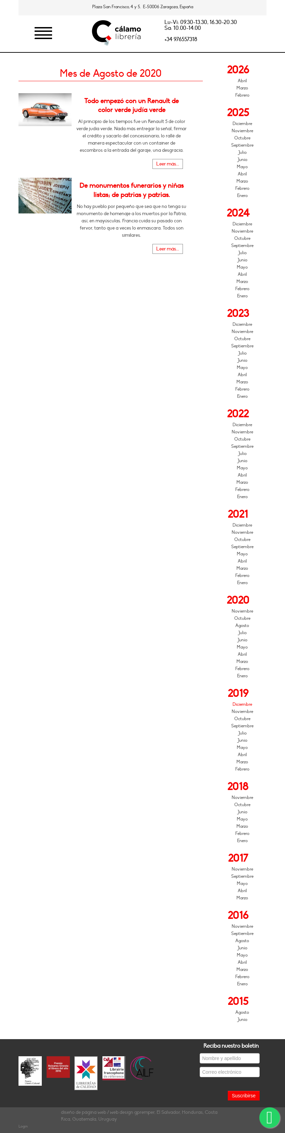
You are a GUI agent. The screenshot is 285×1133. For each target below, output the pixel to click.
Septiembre (242, 145)
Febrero (242, 95)
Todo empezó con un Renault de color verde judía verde (131, 105)
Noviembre (242, 131)
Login (23, 1126)
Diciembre (242, 123)
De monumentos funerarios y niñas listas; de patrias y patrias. (131, 190)
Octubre (242, 138)
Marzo (242, 88)
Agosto (242, 625)
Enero (242, 195)
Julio (242, 152)
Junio (242, 159)
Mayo (242, 167)
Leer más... (167, 164)
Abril (242, 81)
